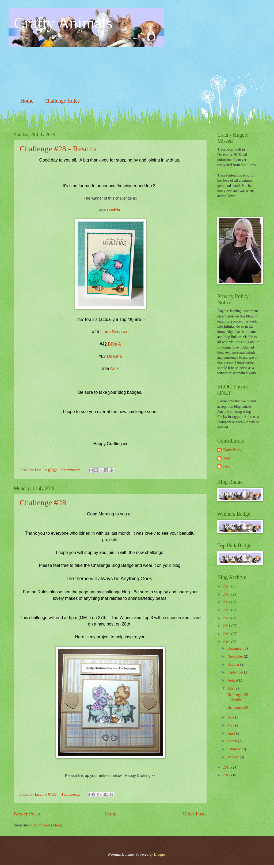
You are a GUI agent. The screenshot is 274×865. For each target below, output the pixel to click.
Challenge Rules (62, 101)
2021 (227, 626)
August (233, 680)
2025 (227, 594)
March (232, 741)
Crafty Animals (63, 23)
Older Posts (194, 814)
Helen (227, 458)
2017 (227, 775)
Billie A (114, 344)
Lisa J (227, 466)
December (235, 648)
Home (26, 101)
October (233, 664)
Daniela (113, 210)
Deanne (114, 356)
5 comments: (71, 470)
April (231, 733)
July (230, 688)
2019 (227, 642)
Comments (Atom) (48, 825)
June (231, 717)
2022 (227, 618)
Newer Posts (27, 814)
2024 (227, 602)
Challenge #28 (43, 502)
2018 (227, 767)
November (235, 656)
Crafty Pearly (232, 450)
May (231, 725)
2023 (227, 610)
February (234, 749)
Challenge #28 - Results (58, 148)
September (235, 672)
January (233, 757)
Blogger (160, 854)
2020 (227, 634)
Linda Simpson (114, 331)
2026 (227, 586)
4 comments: (71, 794)
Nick (114, 368)
